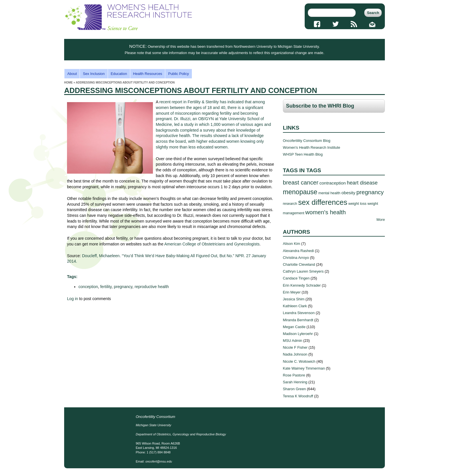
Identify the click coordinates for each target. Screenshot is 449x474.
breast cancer (300, 182)
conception (88, 286)
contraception (332, 183)
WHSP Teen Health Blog (303, 154)
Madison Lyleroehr (298, 334)
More (381, 219)
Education (119, 74)
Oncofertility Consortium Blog (306, 140)
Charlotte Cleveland (299, 264)
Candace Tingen (296, 278)
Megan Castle (294, 327)
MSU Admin (292, 340)
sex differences (322, 202)
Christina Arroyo (296, 257)
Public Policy (178, 74)
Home (68, 82)
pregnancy (123, 286)
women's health (325, 212)
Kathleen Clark (295, 306)
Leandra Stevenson (299, 313)
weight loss (357, 203)
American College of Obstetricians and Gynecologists (212, 244)
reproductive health (152, 286)
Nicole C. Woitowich (299, 361)
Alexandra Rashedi (298, 251)
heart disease (362, 183)
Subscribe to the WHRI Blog (320, 106)
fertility (106, 286)
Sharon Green (294, 389)
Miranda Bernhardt (298, 320)
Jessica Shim (293, 299)
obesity (348, 192)
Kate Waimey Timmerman (304, 368)
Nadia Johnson (295, 354)
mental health (329, 193)
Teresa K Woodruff (298, 396)
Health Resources (147, 74)
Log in (72, 298)
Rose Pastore (294, 375)
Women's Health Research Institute (311, 147)
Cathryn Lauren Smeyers (303, 271)
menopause (300, 192)
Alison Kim (291, 243)
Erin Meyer (292, 292)
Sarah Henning (295, 382)
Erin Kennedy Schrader (302, 285)
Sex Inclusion (94, 74)
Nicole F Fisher (295, 347)
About (72, 74)
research (290, 203)
